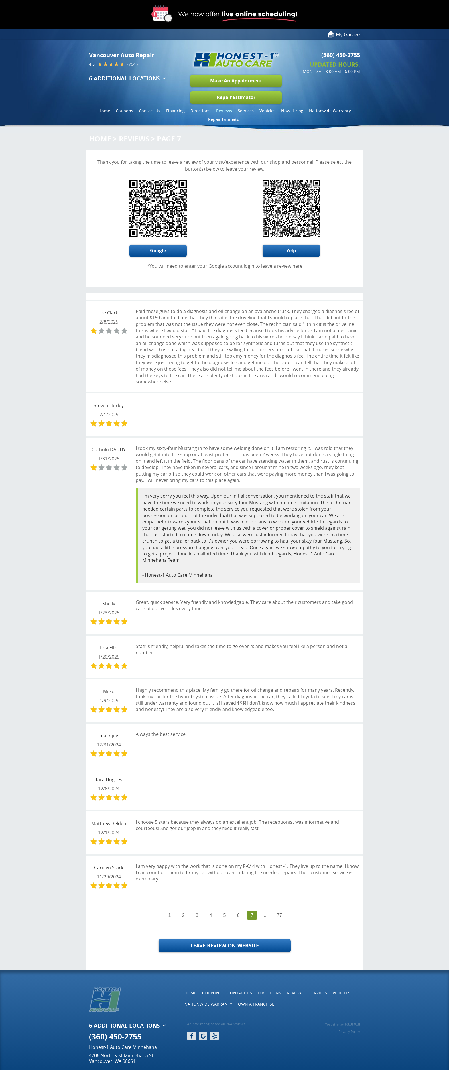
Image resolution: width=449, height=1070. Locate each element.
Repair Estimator (236, 97)
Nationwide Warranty (330, 110)
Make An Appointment (236, 81)
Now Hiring (292, 110)
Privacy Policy (349, 1031)
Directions (200, 110)
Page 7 (169, 139)
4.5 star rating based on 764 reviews (216, 1024)
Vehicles (267, 110)
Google (158, 250)
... (265, 915)
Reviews (224, 110)
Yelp (291, 250)
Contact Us (149, 110)
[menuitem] (104, 112)
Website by (342, 1024)
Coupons (124, 110)
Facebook (191, 1036)
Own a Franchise (256, 1004)
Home (104, 110)
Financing (175, 110)
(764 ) (132, 64)
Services (246, 110)
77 (279, 915)
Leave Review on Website (224, 945)
